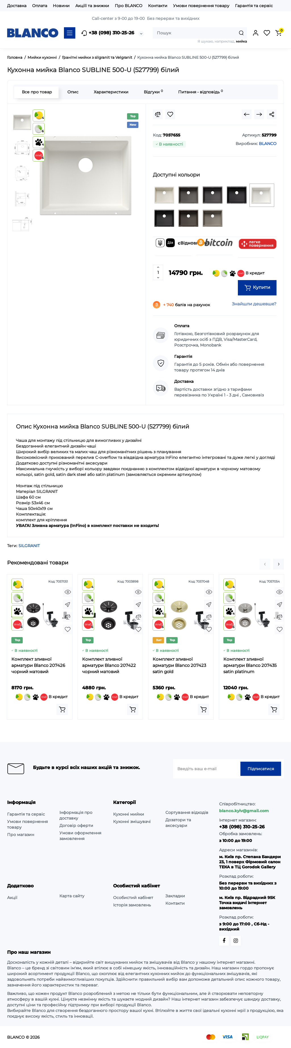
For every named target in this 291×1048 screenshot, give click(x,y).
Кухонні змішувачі (132, 821)
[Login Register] (255, 33)
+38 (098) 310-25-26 (107, 33)
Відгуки (152, 91)
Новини (61, 5)
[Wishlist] (170, 114)
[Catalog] (69, 33)
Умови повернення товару (201, 5)
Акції (12, 897)
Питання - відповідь (200, 91)
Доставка (16, 5)
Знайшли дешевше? (254, 303)
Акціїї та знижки (92, 5)
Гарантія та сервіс (254, 5)
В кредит (239, 273)
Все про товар (36, 91)
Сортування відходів (186, 812)
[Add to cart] (62, 709)
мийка (241, 41)
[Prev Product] (246, 114)
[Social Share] (272, 114)
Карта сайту (71, 895)
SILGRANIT (29, 545)
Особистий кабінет (133, 897)
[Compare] (158, 114)
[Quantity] (158, 272)
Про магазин (20, 834)
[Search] (241, 32)
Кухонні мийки (128, 814)
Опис (72, 91)
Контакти (157, 5)
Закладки (175, 895)
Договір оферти (76, 825)
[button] (264, 564)
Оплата (39, 5)
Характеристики (110, 91)
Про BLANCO (128, 5)
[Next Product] (259, 114)
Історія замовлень (132, 905)
